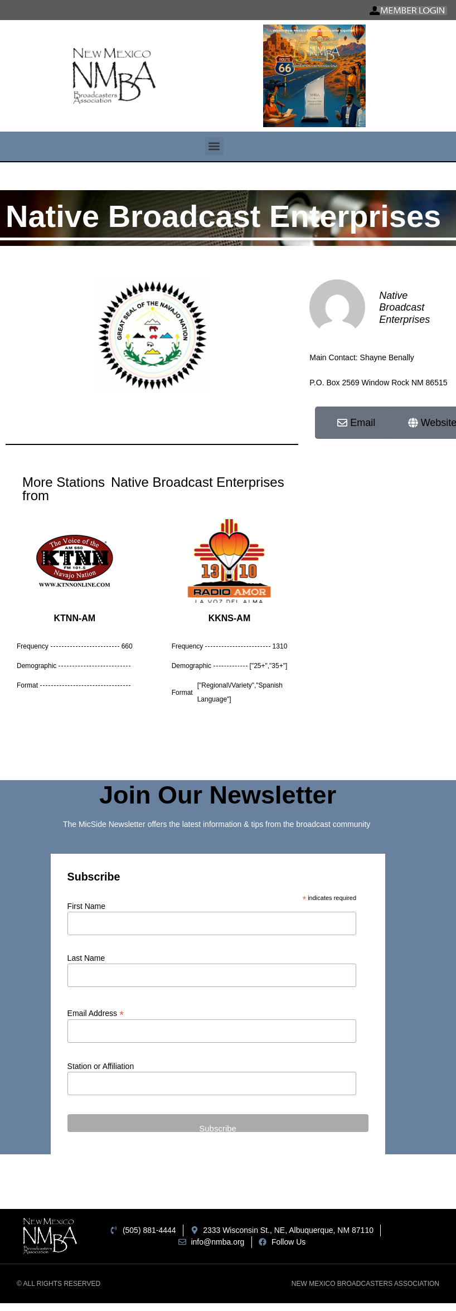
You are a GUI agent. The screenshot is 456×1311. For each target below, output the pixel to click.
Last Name (86, 958)
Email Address (95, 1013)
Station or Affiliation (100, 1066)
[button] (214, 146)
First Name (86, 906)
